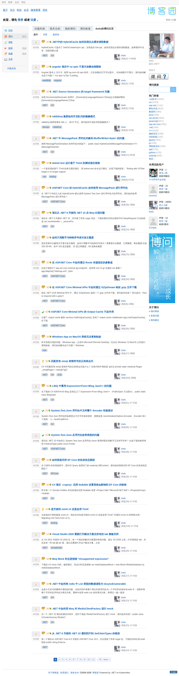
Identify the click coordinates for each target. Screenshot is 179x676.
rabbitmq (57, 127)
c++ (154, 130)
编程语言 (156, 133)
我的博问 (70, 28)
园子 (5, 10)
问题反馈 (11, 68)
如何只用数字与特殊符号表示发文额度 (73, 237)
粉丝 (19, 10)
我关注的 (55, 28)
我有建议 (155, 320)
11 (93, 659)
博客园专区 (157, 146)
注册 (33, 19)
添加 (24, 53)
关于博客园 (53, 672)
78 (100, 659)
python (155, 152)
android (155, 155)
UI (43, 251)
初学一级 (163, 189)
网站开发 (156, 108)
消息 (44, 10)
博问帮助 (155, 311)
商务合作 (74, 672)
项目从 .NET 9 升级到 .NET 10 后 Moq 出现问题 (78, 212)
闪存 (10, 30)
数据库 (155, 111)
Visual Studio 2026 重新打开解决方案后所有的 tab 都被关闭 (85, 534)
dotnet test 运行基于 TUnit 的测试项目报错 (76, 163)
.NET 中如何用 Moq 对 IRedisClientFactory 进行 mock (82, 608)
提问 (24, 36)
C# (52, 55)
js (152, 143)
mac (44, 350)
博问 (10, 36)
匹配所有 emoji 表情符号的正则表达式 (72, 361)
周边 (23, 2)
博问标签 (85, 28)
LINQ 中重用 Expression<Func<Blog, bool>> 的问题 (81, 386)
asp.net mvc (157, 124)
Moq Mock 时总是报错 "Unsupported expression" (80, 558)
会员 (17, 2)
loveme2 (153, 195)
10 (89, 659)
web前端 (46, 80)
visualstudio (56, 547)
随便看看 (36, 10)
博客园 (95, 672)
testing (53, 176)
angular (57, 80)
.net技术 (156, 99)
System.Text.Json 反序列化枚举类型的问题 (75, 435)
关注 (12, 10)
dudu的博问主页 (104, 28)
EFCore (54, 473)
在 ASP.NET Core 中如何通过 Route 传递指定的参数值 (82, 262)
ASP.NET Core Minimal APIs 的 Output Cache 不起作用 (82, 311)
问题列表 (40, 28)
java (154, 115)
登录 (20, 19)
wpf (153, 149)
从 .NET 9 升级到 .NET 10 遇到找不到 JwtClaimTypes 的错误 (86, 633)
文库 (10, 59)
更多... (152, 159)
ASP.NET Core (58, 201)
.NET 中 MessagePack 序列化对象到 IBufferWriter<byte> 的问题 (88, 138)
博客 (10, 42)
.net (44, 176)
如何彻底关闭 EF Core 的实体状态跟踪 (73, 460)
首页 (4, 2)
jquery (155, 140)
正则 (59, 375)
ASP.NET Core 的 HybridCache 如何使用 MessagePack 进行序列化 (90, 187)
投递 (24, 48)
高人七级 (163, 205)
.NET (44, 55)
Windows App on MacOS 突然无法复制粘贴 (76, 336)
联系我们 (64, 672)
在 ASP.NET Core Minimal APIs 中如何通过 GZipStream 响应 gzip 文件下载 (94, 287)
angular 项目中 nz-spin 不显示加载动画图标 (76, 66)
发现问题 (155, 316)
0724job (152, 228)
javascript (156, 121)
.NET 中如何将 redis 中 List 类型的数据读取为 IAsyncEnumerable (89, 583)
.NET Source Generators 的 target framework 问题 (81, 91)
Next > (107, 659)
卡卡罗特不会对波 (157, 179)
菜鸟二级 (163, 173)
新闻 (10, 2)
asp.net (156, 105)
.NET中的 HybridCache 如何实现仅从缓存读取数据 (80, 41)
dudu (123, 55)
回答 (45, 34)
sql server (156, 118)
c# (153, 102)
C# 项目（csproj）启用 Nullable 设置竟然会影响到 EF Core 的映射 (89, 484)
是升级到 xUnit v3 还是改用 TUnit (69, 509)
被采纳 (56, 34)
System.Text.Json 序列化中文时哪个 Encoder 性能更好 (82, 410)
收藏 (10, 53)
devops (45, 127)
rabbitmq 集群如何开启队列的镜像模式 (73, 116)
